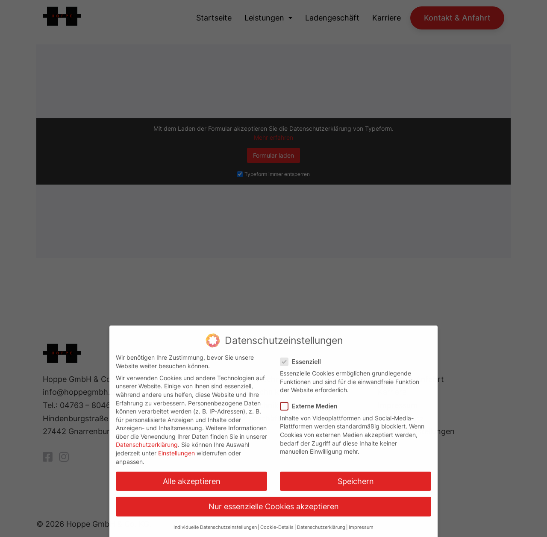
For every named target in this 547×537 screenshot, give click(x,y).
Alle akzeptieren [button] (192, 486)
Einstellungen (176, 458)
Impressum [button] (361, 533)
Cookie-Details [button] (277, 533)
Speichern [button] (356, 486)
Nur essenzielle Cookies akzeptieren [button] (274, 512)
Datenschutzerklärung (147, 450)
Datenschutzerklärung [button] (321, 533)
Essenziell (303, 367)
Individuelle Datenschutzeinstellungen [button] (215, 533)
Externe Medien (311, 412)
